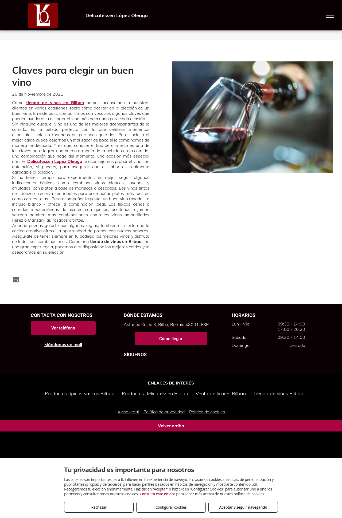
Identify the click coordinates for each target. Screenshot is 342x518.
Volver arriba (171, 425)
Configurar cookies (171, 507)
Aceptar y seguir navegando (243, 507)
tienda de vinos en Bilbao (55, 102)
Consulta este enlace (157, 493)
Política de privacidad (164, 411)
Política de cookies (207, 411)
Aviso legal (128, 411)
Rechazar (98, 507)
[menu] (330, 15)
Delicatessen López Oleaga (54, 161)
